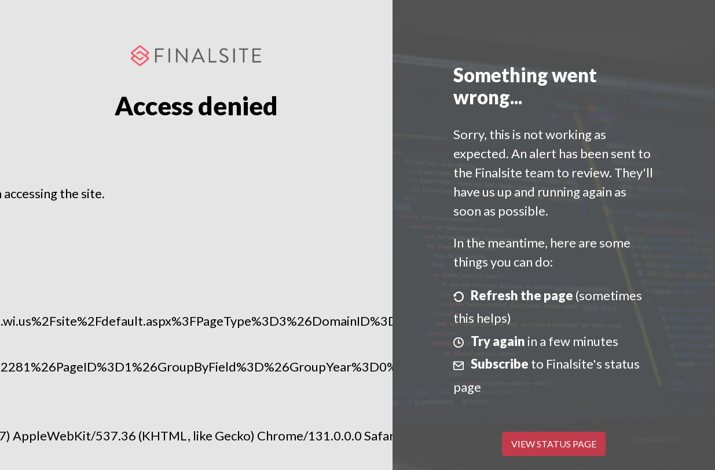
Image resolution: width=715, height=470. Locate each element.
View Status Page (553, 443)
